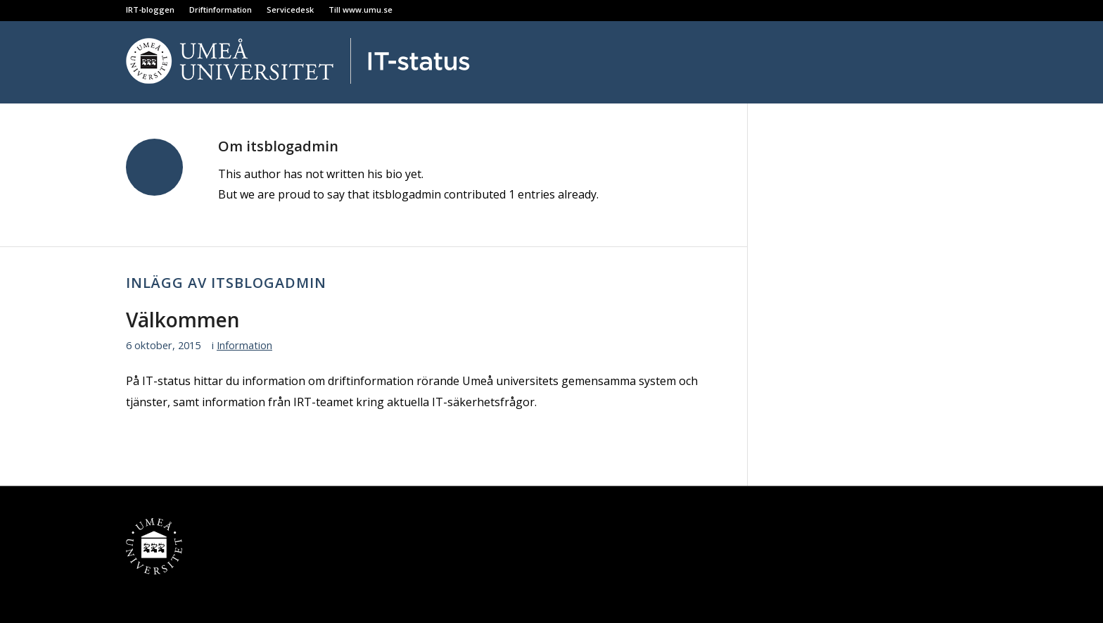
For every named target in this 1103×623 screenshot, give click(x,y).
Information (244, 345)
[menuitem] (154, 9)
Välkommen (183, 319)
